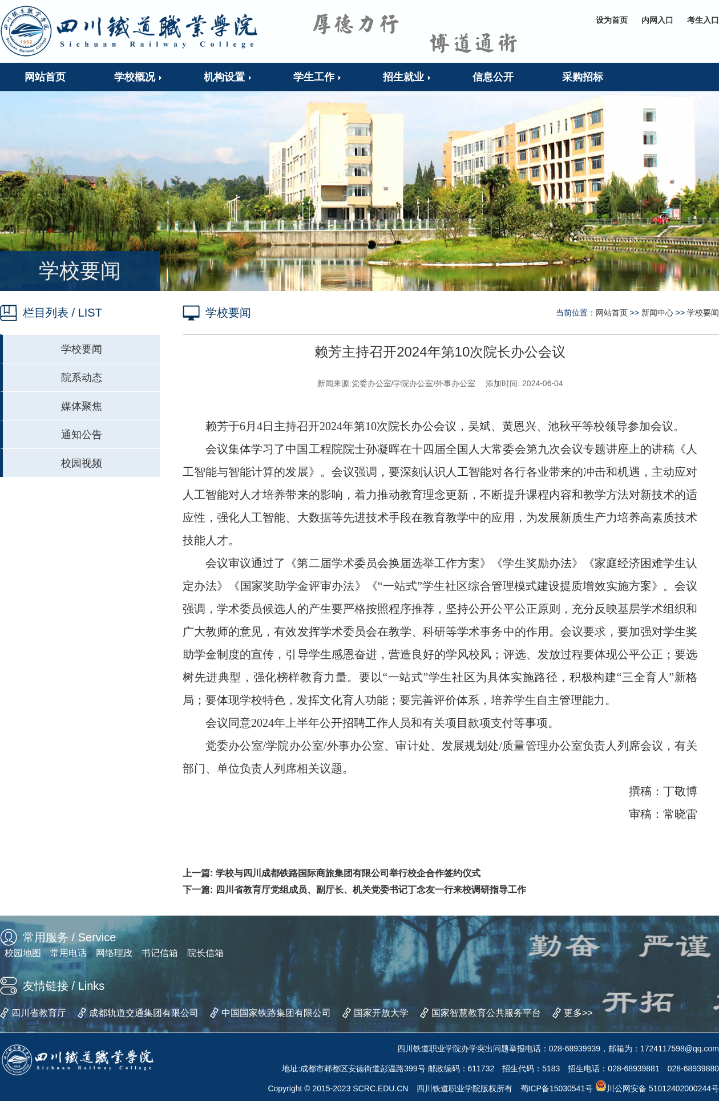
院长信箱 (205, 953)
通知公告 (81, 434)
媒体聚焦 (81, 406)
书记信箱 (160, 953)
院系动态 (81, 377)
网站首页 (612, 312)
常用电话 (68, 953)
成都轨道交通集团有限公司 (144, 1013)
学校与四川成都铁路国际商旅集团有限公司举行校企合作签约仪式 (348, 873)
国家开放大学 (381, 1013)
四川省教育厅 (38, 1013)
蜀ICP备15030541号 (556, 1088)
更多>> (578, 1013)
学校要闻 (81, 349)
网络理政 (114, 953)
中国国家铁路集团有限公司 (276, 1013)
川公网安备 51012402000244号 (657, 1088)
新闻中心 (657, 312)
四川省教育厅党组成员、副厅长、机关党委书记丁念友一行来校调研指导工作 (371, 889)
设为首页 (612, 20)
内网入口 (657, 20)
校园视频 (81, 463)
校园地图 (23, 953)
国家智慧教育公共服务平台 (486, 1013)
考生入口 (703, 20)
